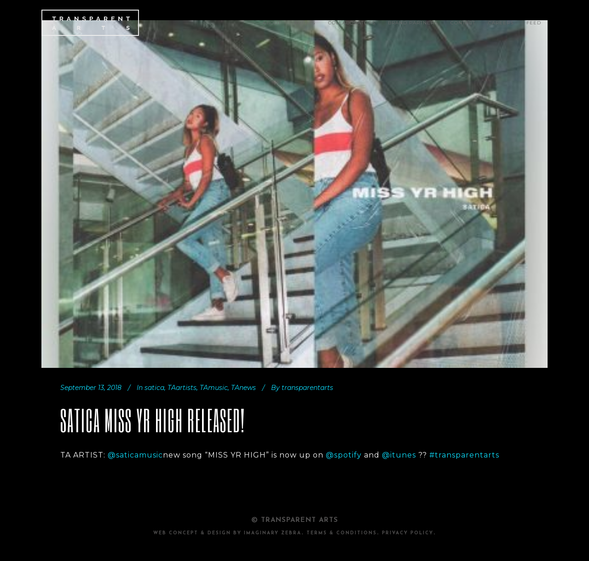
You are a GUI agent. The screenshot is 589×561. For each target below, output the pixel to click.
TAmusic (214, 388)
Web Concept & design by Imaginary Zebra (227, 533)
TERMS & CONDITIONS (341, 533)
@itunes (399, 455)
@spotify (344, 455)
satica (154, 388)
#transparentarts (464, 455)
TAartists (181, 388)
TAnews (243, 388)
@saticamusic (135, 455)
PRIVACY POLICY (407, 533)
